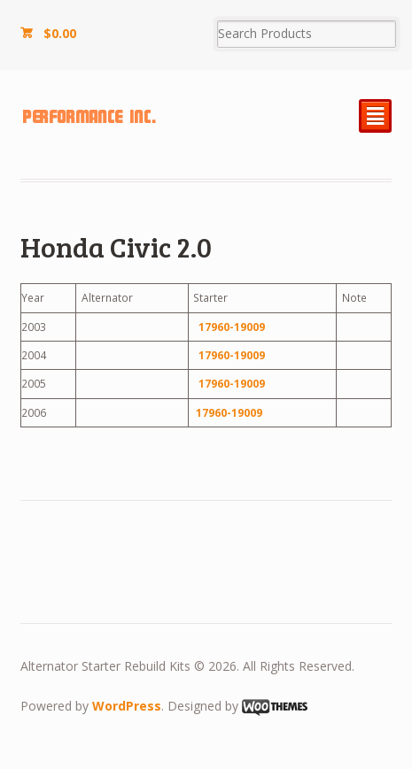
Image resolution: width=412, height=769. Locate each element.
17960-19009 (231, 327)
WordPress (126, 705)
